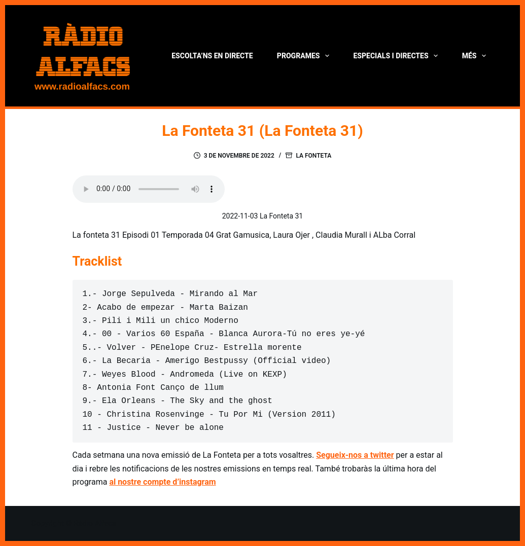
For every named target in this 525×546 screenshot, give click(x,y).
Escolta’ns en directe (212, 56)
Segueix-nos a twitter (355, 455)
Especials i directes (397, 56)
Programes (305, 56)
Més (476, 56)
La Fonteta (313, 155)
